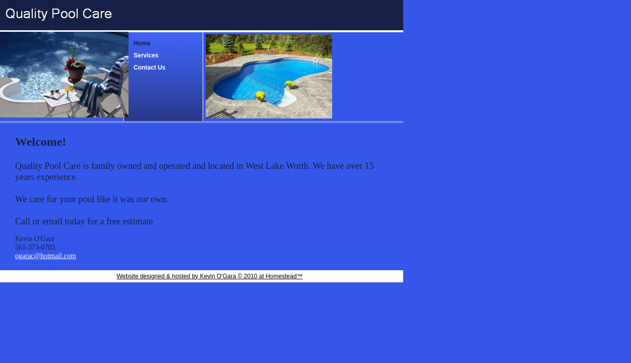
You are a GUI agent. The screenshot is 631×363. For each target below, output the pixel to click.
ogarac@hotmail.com (45, 256)
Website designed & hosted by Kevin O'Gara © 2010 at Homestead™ (209, 276)
